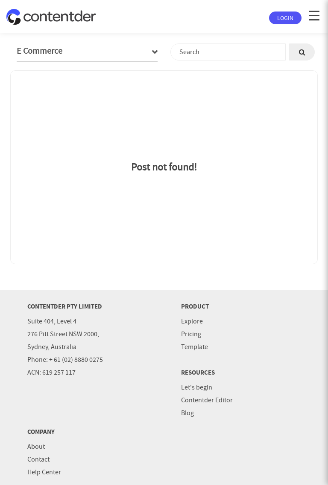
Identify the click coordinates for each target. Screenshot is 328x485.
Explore (192, 321)
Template (194, 347)
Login (285, 18)
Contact (38, 459)
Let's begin (196, 387)
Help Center (44, 472)
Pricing (191, 334)
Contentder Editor (207, 400)
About (36, 446)
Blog (187, 413)
